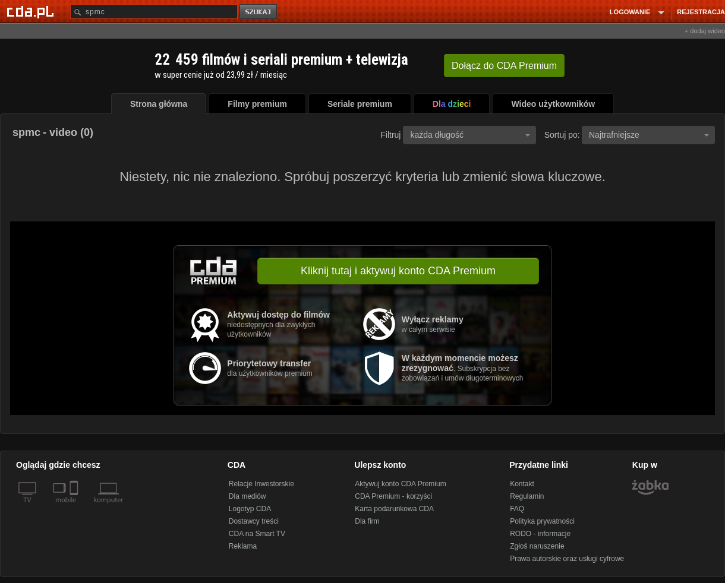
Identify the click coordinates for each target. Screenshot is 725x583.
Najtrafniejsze (649, 135)
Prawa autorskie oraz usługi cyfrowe (567, 559)
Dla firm (367, 521)
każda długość (470, 135)
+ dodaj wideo (705, 30)
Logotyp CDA (250, 509)
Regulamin (527, 496)
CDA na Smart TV (257, 534)
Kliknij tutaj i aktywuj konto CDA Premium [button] (398, 271)
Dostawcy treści (254, 521)
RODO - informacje (540, 534)
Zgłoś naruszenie (537, 546)
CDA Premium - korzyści (393, 496)
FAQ (517, 509)
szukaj (259, 12)
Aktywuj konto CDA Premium (400, 484)
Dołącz (504, 66)
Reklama (243, 546)
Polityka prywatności (542, 521)
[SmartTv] (75, 507)
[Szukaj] (154, 11)
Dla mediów (247, 496)
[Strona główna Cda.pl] (32, 11)
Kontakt (522, 484)
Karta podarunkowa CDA (394, 509)
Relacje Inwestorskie (261, 484)
